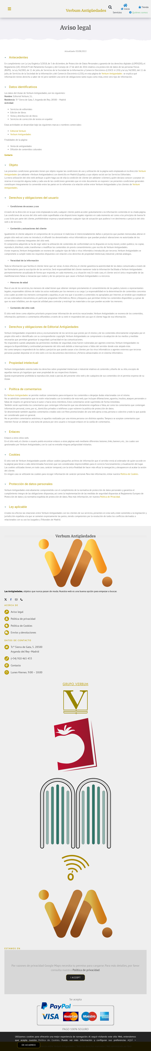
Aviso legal (17, 612)
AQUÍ (132, 1040)
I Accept (75, 977)
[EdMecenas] (76, 779)
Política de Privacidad (110, 496)
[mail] (16, 599)
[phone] (21, 599)
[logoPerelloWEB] (75, 719)
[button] (110, 7)
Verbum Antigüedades (86, 10)
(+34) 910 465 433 (21, 658)
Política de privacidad (23, 618)
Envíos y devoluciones (23, 632)
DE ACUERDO (29, 1045)
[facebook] (11, 599)
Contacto (16, 665)
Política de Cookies (129, 474)
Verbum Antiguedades (20, 134)
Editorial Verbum (18, 131)
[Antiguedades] (75, 892)
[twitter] (5, 599)
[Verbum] (74, 691)
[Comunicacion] (75, 857)
